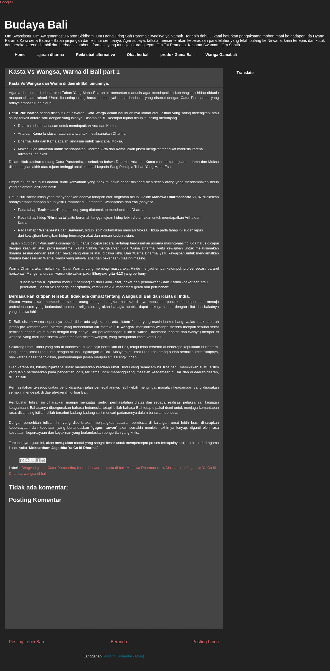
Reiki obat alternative (95, 54)
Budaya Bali (36, 25)
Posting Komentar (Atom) (124, 656)
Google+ (7, 2)
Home (20, 54)
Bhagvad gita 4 (34, 468)
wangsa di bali (35, 473)
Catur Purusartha (61, 468)
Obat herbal (137, 54)
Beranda (119, 641)
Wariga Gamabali (221, 54)
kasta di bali (115, 468)
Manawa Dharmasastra (145, 468)
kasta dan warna (90, 468)
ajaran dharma (50, 54)
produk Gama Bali (177, 54)
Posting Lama (205, 641)
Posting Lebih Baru (27, 641)
